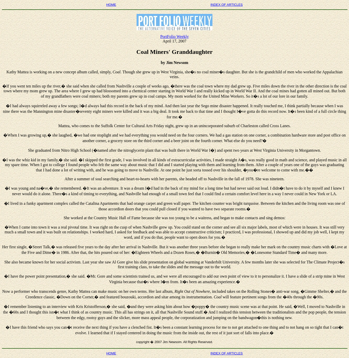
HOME (111, 5)
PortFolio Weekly (174, 36)
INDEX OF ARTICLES (226, 5)
